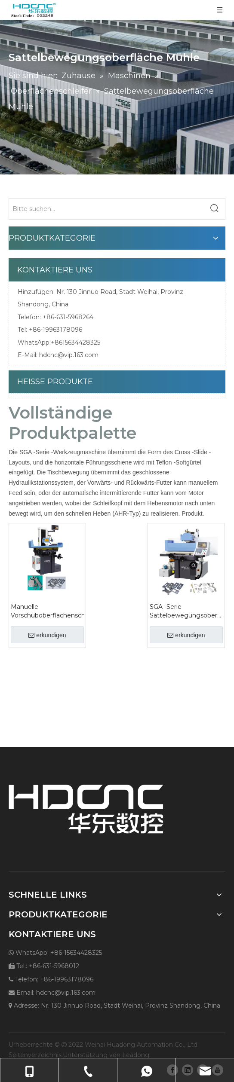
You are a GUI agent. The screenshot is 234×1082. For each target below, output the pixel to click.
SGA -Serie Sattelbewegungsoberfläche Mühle (186, 611)
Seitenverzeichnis (35, 1055)
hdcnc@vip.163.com (69, 355)
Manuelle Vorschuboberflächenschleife (47, 611)
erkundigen (47, 635)
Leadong (135, 1055)
